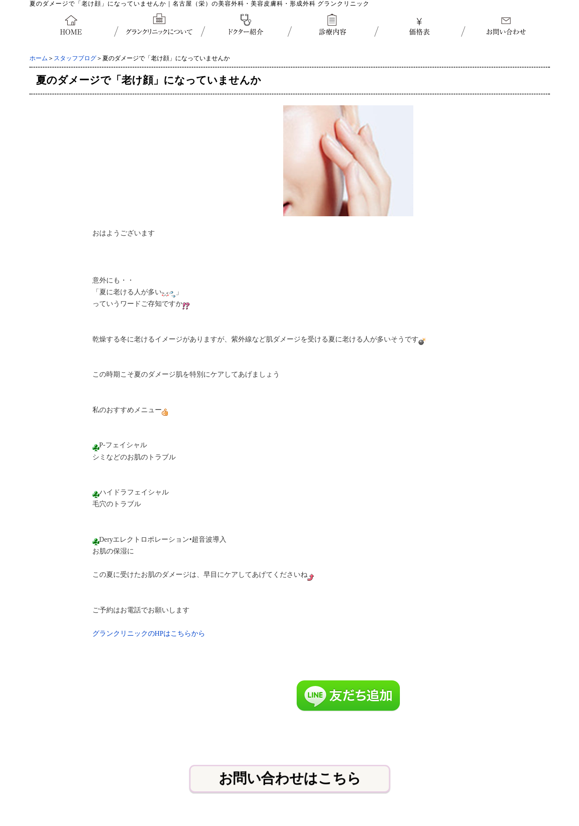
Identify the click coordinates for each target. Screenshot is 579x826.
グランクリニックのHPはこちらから (148, 633)
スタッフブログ (75, 58)
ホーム (38, 58)
